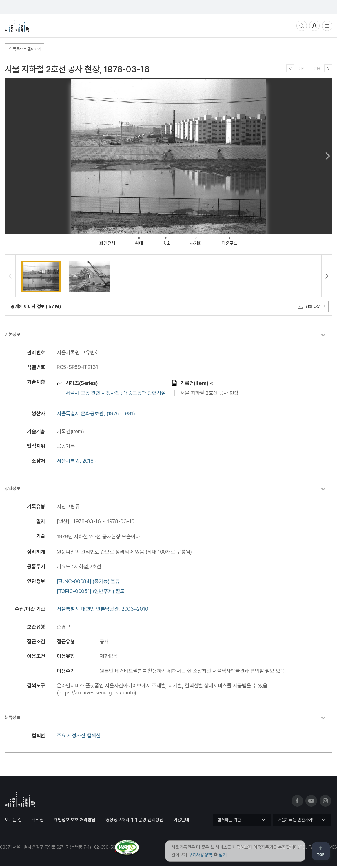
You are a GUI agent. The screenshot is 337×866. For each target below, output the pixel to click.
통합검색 (301, 26)
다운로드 (230, 240)
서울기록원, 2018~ (77, 461)
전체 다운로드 (312, 306)
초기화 (196, 240)
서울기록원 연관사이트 (297, 820)
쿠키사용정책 (200, 855)
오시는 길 (13, 820)
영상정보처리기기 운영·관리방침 (134, 820)
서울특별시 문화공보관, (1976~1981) (96, 413)
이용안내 (181, 820)
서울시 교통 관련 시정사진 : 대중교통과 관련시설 (115, 393)
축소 (166, 240)
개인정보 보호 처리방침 (74, 820)
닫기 (223, 855)
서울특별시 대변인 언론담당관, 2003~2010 (102, 609)
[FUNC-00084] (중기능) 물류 (88, 581)
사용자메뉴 (314, 26)
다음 (317, 68)
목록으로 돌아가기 (24, 49)
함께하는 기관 (229, 820)
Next (327, 156)
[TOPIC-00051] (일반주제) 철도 (91, 591)
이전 (301, 68)
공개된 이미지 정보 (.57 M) (36, 306)
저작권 (37, 820)
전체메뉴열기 (327, 26)
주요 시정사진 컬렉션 (79, 735)
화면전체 (107, 240)
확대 (139, 240)
